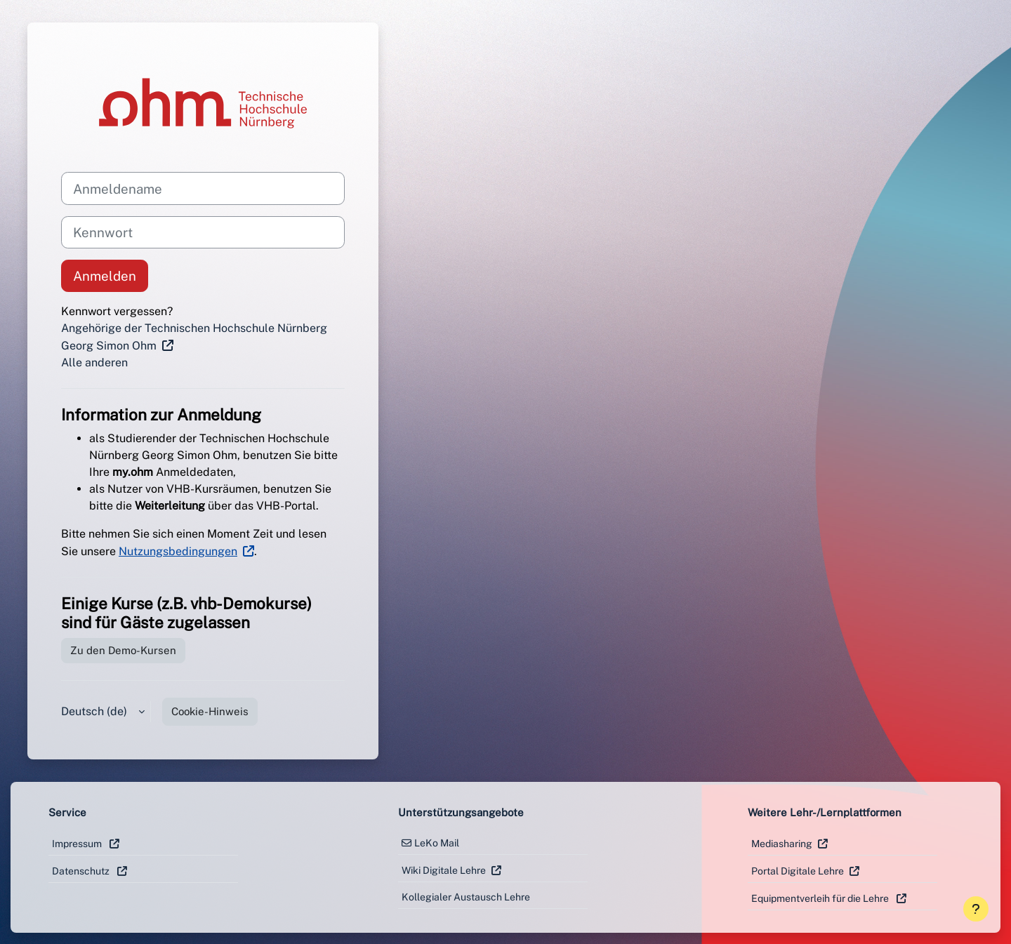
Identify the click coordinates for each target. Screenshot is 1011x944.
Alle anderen (94, 362)
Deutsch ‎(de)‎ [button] (95, 711)
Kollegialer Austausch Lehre (466, 897)
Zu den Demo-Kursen (123, 650)
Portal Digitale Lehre (797, 871)
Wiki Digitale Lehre (444, 870)
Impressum (78, 843)
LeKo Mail (436, 843)
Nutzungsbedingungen (178, 551)
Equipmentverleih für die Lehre (821, 898)
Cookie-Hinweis (210, 711)
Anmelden (104, 276)
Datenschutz (82, 871)
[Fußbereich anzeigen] (976, 909)
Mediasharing (781, 843)
